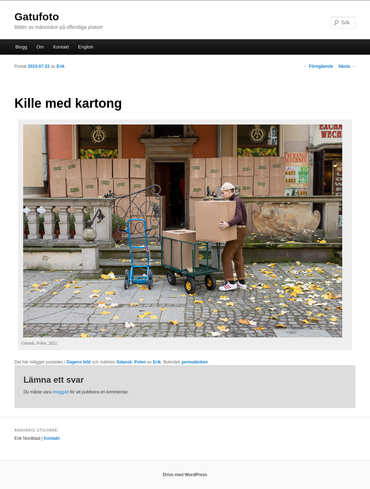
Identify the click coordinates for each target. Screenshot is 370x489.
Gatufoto (37, 16)
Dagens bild (79, 362)
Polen (140, 362)
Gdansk (124, 362)
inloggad (60, 391)
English (85, 47)
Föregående (318, 66)
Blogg (21, 47)
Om (40, 47)
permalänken (194, 362)
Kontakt (61, 47)
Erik (61, 66)
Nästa (346, 66)
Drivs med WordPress (185, 474)
